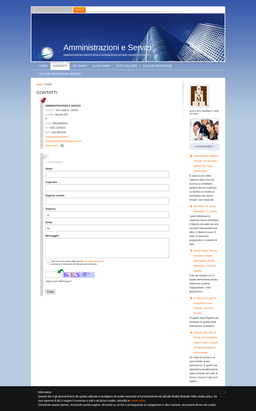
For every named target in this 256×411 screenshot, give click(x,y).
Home (43, 65)
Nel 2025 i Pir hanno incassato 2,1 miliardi (205, 209)
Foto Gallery (126, 65)
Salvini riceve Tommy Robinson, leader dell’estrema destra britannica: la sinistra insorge (205, 260)
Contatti (60, 65)
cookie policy (138, 400)
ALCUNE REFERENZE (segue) (60, 73)
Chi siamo (79, 65)
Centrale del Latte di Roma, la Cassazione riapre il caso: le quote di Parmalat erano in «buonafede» (206, 342)
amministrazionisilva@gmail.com (63, 141)
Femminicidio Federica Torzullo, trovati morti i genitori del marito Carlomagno (206, 163)
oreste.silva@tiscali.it (56, 136)
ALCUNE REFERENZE (157, 65)
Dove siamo (101, 65)
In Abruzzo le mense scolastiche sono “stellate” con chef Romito (205, 306)
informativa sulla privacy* (94, 261)
